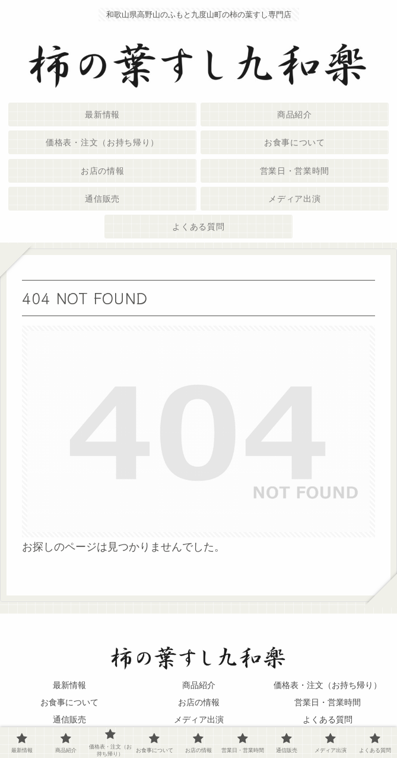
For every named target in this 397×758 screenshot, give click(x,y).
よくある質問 (327, 719)
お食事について (69, 702)
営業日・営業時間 (327, 702)
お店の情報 (199, 702)
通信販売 (69, 719)
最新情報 (69, 685)
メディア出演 (199, 719)
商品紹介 (198, 685)
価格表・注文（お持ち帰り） (328, 685)
